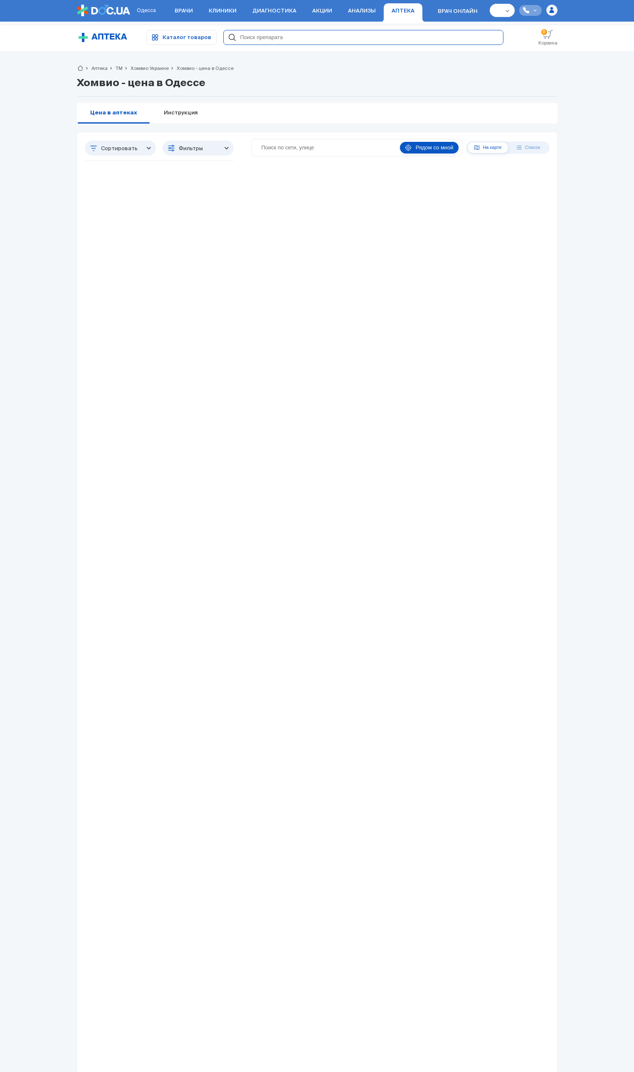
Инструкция (181, 113)
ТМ (116, 68)
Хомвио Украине (146, 68)
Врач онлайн (458, 11)
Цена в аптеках (113, 113)
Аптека (96, 68)
